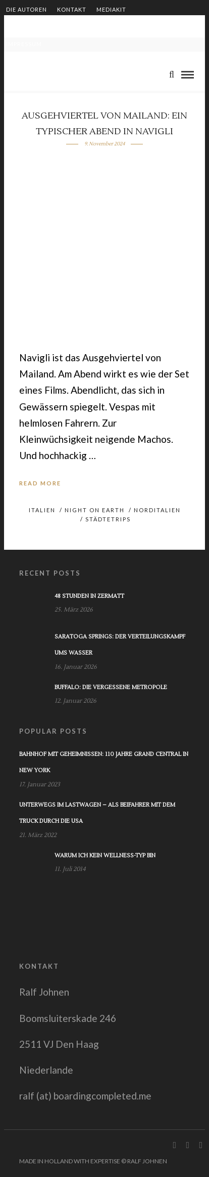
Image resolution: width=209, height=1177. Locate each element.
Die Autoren (26, 9)
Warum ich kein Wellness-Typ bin (105, 855)
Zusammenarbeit (35, 26)
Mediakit (111, 9)
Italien (42, 510)
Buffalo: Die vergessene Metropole (111, 687)
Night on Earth (95, 510)
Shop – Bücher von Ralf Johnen (127, 26)
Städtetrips (108, 519)
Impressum (24, 44)
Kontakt (71, 9)
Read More (40, 483)
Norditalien (157, 510)
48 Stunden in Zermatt (89, 596)
